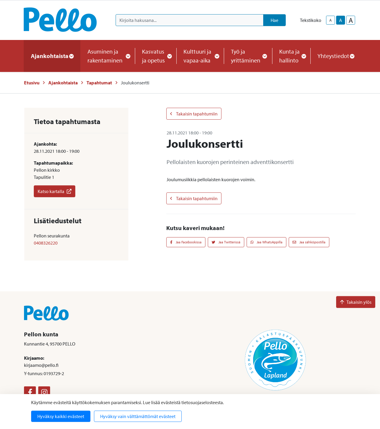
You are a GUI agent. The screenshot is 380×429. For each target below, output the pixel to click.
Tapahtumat (99, 83)
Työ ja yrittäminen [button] (248, 56)
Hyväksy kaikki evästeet (60, 416)
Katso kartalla (54, 191)
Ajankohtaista (63, 83)
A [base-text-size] (340, 20)
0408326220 (46, 243)
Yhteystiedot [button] (335, 56)
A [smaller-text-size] (330, 20)
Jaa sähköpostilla (309, 242)
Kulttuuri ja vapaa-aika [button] (200, 56)
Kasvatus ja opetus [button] (155, 56)
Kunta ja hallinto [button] (291, 56)
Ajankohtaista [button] (52, 56)
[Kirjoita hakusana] (190, 20)
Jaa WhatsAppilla (266, 242)
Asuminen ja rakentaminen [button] (107, 56)
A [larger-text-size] (351, 20)
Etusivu (31, 83)
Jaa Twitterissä (226, 242)
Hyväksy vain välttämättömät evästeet (137, 416)
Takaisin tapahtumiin (194, 114)
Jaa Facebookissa (186, 242)
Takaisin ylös (355, 302)
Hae (274, 20)
